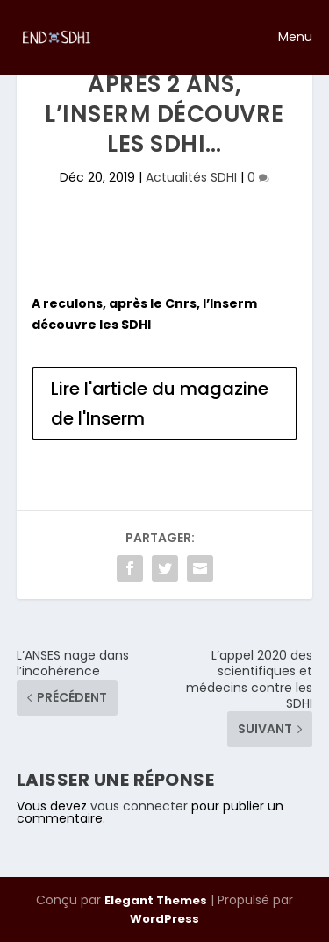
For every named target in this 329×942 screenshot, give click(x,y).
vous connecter (139, 806)
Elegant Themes (155, 900)
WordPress (164, 918)
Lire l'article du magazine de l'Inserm (159, 403)
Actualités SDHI (191, 177)
